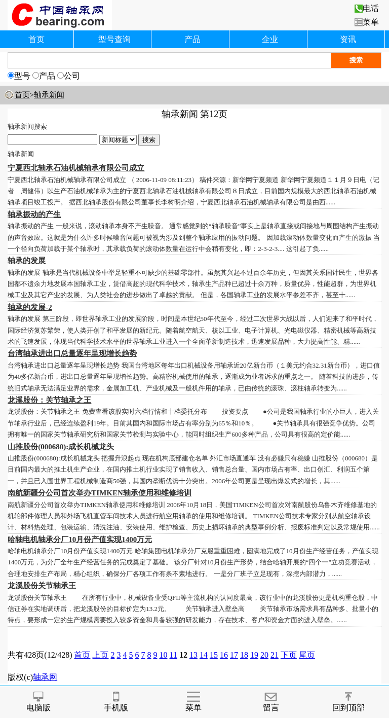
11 (173, 655)
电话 (367, 8)
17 (234, 655)
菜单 (367, 22)
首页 (36, 39)
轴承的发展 (27, 261)
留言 (271, 702)
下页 (289, 655)
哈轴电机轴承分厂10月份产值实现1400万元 (80, 539)
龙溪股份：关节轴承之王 (49, 400)
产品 (192, 39)
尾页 (307, 655)
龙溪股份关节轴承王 (42, 586)
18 (244, 655)
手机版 (116, 702)
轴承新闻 (49, 95)
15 (214, 655)
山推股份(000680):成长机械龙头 (61, 447)
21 (274, 655)
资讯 (348, 39)
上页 (100, 655)
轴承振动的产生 (34, 214)
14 (204, 655)
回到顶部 (348, 702)
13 (193, 655)
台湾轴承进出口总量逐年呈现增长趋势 (72, 353)
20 (264, 655)
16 (224, 655)
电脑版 (38, 702)
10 (163, 655)
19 (254, 655)
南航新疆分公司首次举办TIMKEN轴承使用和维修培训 (99, 493)
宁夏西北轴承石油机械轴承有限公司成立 (76, 168)
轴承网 (45, 677)
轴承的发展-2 (30, 307)
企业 (270, 39)
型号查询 (114, 39)
